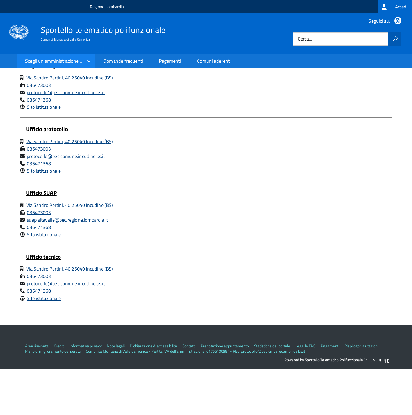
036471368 (39, 145)
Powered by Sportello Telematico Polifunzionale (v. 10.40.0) (332, 406)
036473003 (39, 130)
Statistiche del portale (272, 391)
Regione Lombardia (107, 6)
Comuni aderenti (214, 60)
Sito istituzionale (44, 152)
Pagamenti (170, 60)
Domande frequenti (123, 60)
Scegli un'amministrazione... (53, 60)
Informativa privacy (86, 391)
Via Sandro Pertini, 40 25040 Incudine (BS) (69, 123)
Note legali (116, 391)
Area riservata (37, 391)
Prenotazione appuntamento (225, 391)
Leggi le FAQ (305, 391)
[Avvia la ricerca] (394, 39)
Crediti (59, 391)
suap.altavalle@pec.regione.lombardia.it (67, 265)
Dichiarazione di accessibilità (153, 391)
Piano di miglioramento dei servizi (53, 397)
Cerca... (305, 39)
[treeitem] (395, 6)
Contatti (188, 391)
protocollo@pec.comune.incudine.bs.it (66, 138)
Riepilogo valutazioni (361, 391)
